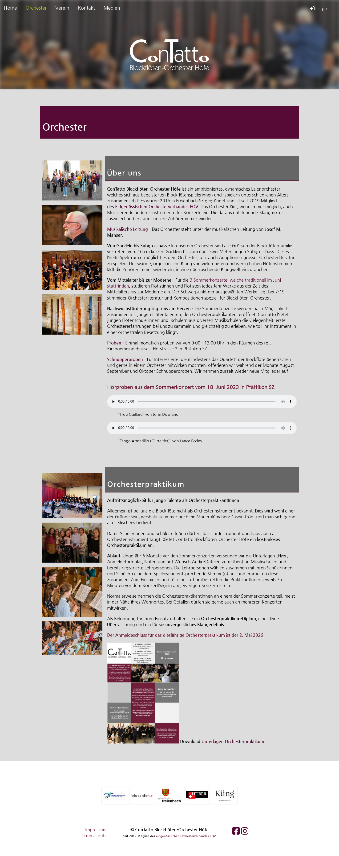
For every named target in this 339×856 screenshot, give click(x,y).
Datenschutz (94, 835)
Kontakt (86, 8)
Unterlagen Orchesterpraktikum (233, 741)
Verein (62, 8)
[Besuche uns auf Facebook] (236, 831)
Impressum (96, 829)
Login (318, 8)
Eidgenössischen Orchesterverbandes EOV (156, 206)
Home (10, 8)
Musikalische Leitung (127, 229)
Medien (112, 8)
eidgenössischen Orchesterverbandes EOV (186, 836)
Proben (114, 342)
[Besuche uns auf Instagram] (245, 831)
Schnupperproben (125, 359)
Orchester (36, 8)
